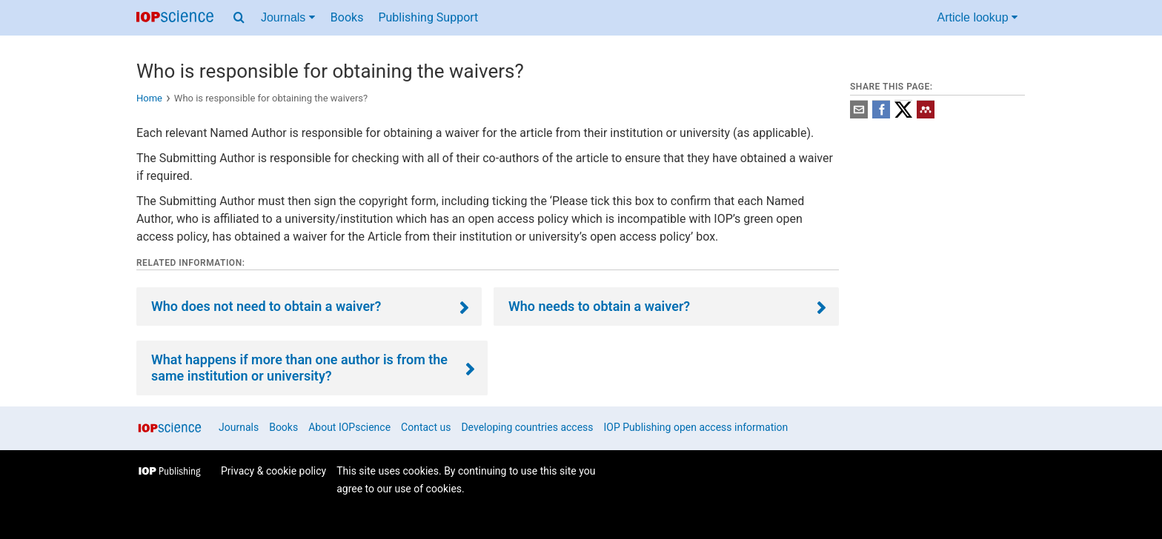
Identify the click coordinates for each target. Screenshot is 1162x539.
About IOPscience (349, 427)
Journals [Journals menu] (288, 17)
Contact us (426, 427)
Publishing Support (428, 17)
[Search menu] (239, 18)
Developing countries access (527, 427)
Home (149, 98)
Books (347, 17)
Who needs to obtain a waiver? (599, 306)
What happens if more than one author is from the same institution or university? (299, 368)
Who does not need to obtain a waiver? (266, 306)
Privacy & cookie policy (273, 471)
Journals (239, 427)
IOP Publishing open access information (696, 427)
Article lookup (977, 17)
